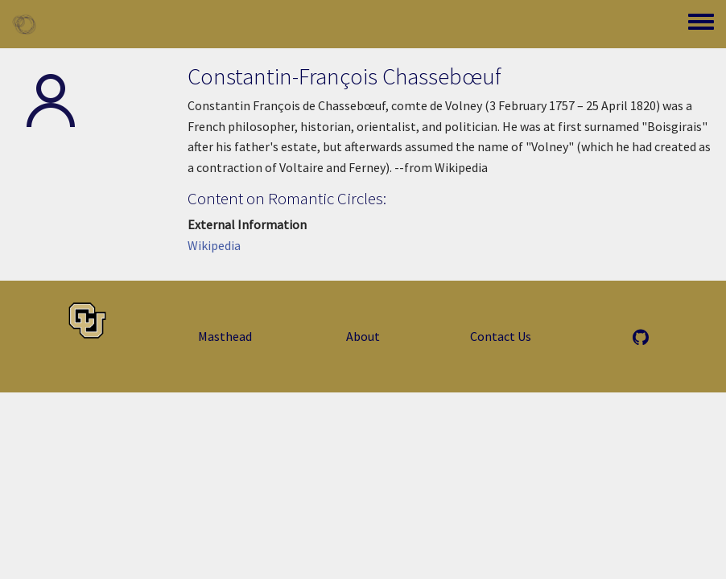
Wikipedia (214, 245)
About (363, 336)
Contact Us (500, 336)
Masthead (225, 336)
